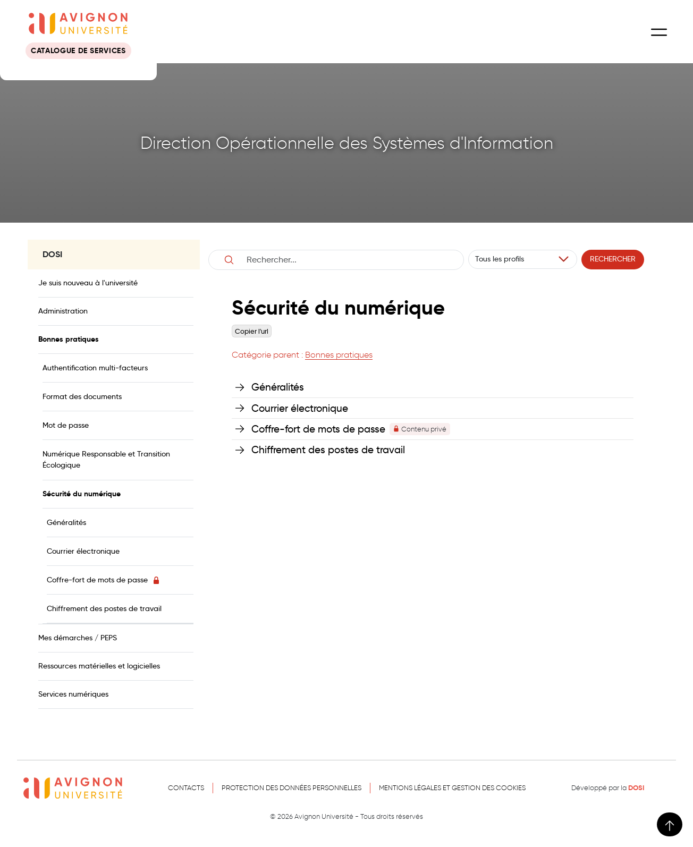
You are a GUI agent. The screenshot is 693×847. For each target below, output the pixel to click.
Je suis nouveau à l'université (88, 282)
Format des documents (82, 396)
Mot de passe (66, 425)
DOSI (636, 788)
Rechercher (613, 259)
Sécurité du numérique (82, 493)
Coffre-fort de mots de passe (103, 580)
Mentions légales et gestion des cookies (452, 788)
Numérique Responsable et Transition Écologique (106, 459)
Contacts (186, 788)
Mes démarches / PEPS (77, 637)
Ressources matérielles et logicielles (99, 666)
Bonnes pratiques (68, 339)
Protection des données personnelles (291, 788)
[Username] (347, 259)
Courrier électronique (83, 551)
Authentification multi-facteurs (95, 367)
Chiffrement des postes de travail (104, 608)
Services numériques (73, 694)
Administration (63, 311)
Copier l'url (251, 331)
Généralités (66, 522)
